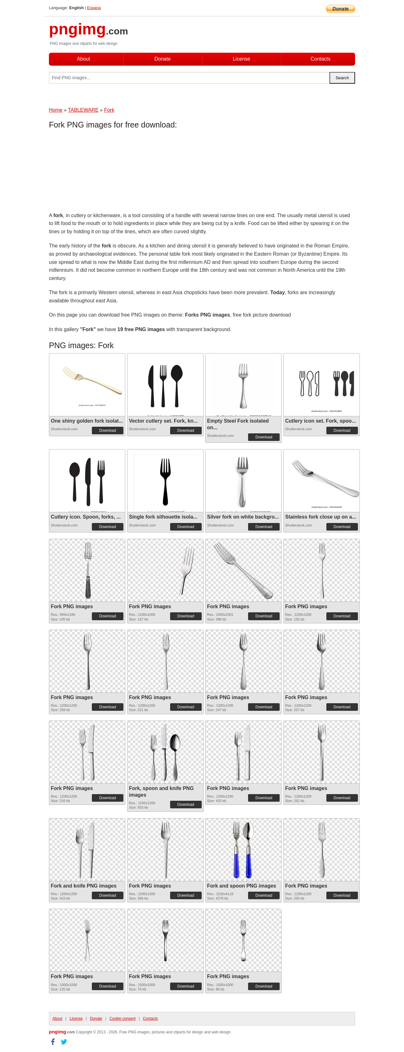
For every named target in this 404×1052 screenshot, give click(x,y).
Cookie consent (123, 1018)
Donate (162, 59)
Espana (94, 7)
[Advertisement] (99, 172)
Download (107, 430)
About (83, 59)
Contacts (320, 59)
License (241, 59)
